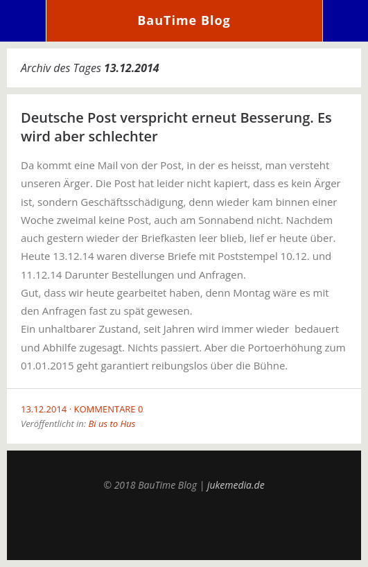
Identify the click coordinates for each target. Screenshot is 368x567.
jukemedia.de (236, 484)
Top (184, 525)
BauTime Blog (184, 20)
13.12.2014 (44, 409)
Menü (23, 21)
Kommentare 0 (108, 409)
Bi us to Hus (111, 423)
